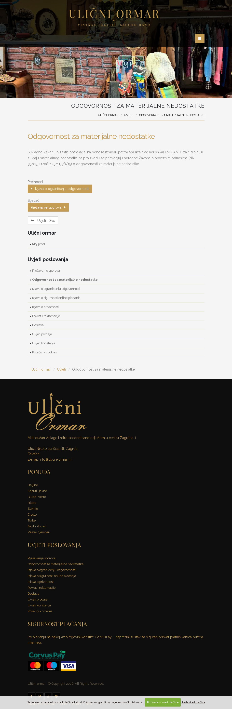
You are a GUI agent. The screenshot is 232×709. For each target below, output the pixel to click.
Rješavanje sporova (48, 207)
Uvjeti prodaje (42, 334)
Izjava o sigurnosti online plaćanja (56, 298)
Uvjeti (129, 115)
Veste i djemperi (39, 532)
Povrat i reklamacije (46, 316)
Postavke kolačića (193, 702)
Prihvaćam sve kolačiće (162, 702)
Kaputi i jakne (37, 491)
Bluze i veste (37, 497)
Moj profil (38, 244)
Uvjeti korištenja (43, 343)
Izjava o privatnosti (45, 307)
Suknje (33, 508)
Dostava (38, 325)
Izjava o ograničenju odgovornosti (60, 189)
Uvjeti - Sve (43, 221)
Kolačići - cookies (44, 352)
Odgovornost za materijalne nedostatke (91, 136)
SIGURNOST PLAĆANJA (57, 624)
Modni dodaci (37, 526)
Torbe (32, 520)
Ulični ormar (108, 115)
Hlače (32, 503)
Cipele (32, 514)
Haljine (33, 485)
